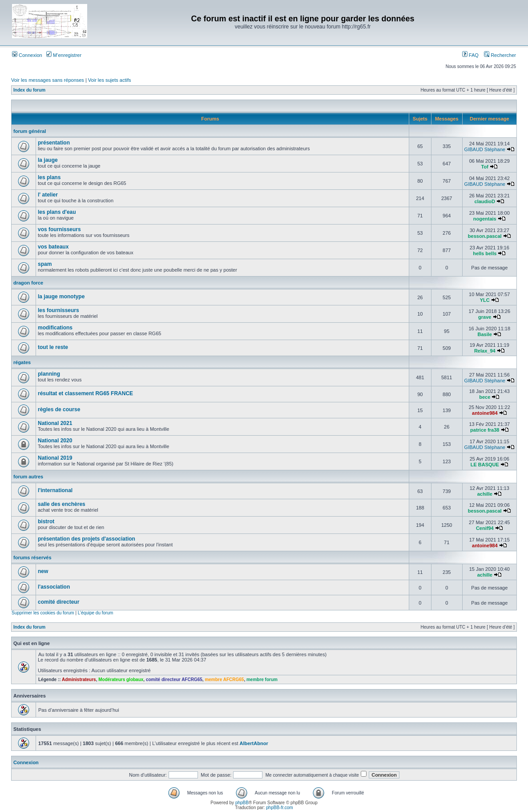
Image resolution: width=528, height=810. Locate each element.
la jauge (48, 160)
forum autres (28, 476)
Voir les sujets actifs (109, 80)
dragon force (28, 282)
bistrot (46, 521)
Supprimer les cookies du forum (43, 612)
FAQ (470, 55)
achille (484, 494)
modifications (55, 328)
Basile (485, 334)
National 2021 (55, 423)
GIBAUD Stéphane (484, 149)
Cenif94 (485, 528)
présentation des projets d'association (86, 539)
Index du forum (29, 90)
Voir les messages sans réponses (47, 80)
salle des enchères (61, 504)
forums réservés (32, 557)
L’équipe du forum (95, 612)
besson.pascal (485, 236)
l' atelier (48, 195)
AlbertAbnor (254, 743)
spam (45, 264)
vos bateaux (53, 247)
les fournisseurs (58, 310)
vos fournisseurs (59, 229)
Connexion (27, 55)
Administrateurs (79, 679)
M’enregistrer (63, 55)
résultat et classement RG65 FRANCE (85, 393)
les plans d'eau (57, 212)
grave (484, 317)
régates (22, 362)
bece (484, 397)
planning (49, 374)
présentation (54, 143)
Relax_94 (485, 350)
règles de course (59, 409)
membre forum (262, 679)
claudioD (485, 201)
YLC (485, 300)
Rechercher (500, 55)
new (43, 571)
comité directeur (58, 602)
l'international (55, 490)
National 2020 (55, 440)
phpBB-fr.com (279, 807)
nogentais (484, 218)
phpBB (242, 802)
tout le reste (53, 347)
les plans (49, 177)
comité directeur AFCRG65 (174, 679)
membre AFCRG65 (224, 679)
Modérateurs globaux (120, 679)
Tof (484, 166)
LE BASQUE (485, 464)
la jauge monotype (61, 296)
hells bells (484, 253)
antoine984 (484, 413)
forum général (29, 131)
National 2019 (55, 458)
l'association (54, 587)
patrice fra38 (484, 430)
